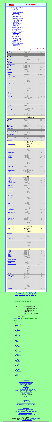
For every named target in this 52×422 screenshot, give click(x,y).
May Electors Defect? (26, 388)
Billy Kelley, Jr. (10, 140)
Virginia (35, 295)
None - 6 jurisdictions (15, 17)
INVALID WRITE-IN (10, 126)
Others (9, 178)
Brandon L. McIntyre (10, 158)
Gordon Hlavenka (10, 120)
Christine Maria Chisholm (11, 83)
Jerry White (9, 273)
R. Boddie (9, 69)
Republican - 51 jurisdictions (16, 8)
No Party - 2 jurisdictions (16, 21)
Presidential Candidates (16, 397)
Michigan (30, 293)
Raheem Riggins (10, 203)
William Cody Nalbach (11, 166)
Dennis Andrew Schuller (11, 209)
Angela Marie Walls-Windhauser (12, 259)
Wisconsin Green (18, 335)
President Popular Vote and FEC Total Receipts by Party (26, 381)
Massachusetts (26, 293)
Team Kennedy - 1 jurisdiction (16, 42)
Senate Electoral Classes (26, 408)
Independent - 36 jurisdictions (16, 11)
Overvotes (9, 180)
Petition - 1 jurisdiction (15, 40)
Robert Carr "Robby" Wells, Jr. (12, 264)
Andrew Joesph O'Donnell (11, 172)
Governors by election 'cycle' (26, 400)
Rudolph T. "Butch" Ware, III (11, 261)
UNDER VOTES (10, 250)
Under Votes (9, 251)
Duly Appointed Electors (25, 387)
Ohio (26, 294)
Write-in (9, 282)
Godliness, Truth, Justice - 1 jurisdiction (18, 28)
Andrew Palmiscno (10, 181)
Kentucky (16, 293)
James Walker (10, 256)
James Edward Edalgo (11, 98)
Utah (31, 295)
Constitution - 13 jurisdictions (16, 14)
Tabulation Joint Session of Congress (30, 386)
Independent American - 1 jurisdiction (17, 30)
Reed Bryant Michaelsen (11, 163)
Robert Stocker (10, 233)
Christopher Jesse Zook (11, 286)
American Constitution (18, 327)
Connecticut (31, 292)
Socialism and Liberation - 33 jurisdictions (18, 12)
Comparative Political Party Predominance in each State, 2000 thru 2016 (26, 409)
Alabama (17, 292)
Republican (17, 325)
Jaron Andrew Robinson (11, 204)
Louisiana (19, 293)
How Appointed (19, 386)
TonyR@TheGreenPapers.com (30, 419)
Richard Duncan (10, 93)
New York (17, 294)
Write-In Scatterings (10, 279)
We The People (17, 359)
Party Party (17, 350)
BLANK (9, 61)
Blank (9, 66)
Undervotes (9, 252)
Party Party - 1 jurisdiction (16, 37)
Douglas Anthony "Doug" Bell (11, 64)
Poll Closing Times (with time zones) (26, 393)
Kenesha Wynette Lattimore (11, 150)
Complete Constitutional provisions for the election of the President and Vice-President (26, 414)
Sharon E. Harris (10, 119)
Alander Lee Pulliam (10, 195)
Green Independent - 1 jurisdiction (17, 29)
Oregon (31, 294)
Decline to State (18, 363)
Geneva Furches (10, 109)
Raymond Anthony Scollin (11, 212)
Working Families (18, 361)
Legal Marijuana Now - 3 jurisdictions (17, 19)
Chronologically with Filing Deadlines (28, 392)
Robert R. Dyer (10, 96)
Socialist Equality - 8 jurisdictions (17, 16)
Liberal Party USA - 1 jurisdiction (17, 32)
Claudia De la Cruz (10, 89)
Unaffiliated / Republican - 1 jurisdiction (18, 43)
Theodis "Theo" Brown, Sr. (11, 76)
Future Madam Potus (10, 189)
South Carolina (20, 295)
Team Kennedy (17, 356)
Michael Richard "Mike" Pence (12, 182)
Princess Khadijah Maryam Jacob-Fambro (13, 131)
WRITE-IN (9, 254)
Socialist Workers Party (18, 355)
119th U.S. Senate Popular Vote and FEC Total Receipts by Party (26, 382)
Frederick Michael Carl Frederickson (12, 106)
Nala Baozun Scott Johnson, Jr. (12, 137)
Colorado (29, 292)
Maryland (23, 293)
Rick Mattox (9, 156)
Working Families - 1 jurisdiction (17, 46)
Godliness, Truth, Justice (19, 342)
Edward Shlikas (10, 215)
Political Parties (16, 318)
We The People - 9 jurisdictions (17, 15)
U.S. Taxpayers (17, 334)
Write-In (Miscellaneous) (11, 278)
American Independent (18, 337)
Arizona (21, 292)
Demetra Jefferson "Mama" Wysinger (12, 283)
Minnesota (32, 293)
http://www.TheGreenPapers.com (27, 420)
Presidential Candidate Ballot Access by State (33, 397)
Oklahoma (28, 294)
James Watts (9, 262)
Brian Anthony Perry (10, 185)
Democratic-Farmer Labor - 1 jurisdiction (18, 27)
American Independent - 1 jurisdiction (17, 23)
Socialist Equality (18, 353)
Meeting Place (23, 386)
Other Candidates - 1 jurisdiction (17, 36)
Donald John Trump (10, 249)
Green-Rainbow (18, 330)
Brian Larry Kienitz (10, 148)
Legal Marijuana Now (18, 346)
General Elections (31, 396)
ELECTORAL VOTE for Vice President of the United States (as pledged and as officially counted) (26, 390)
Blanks (9, 67)
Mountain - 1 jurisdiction (16, 33)
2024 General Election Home (26, 380)
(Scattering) (9, 51)
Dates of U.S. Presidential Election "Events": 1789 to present (25, 413)
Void (8, 253)
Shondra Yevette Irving (11, 128)
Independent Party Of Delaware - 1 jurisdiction (18, 31)
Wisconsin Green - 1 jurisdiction (17, 45)
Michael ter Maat (10, 288)
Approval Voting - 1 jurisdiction (16, 24)
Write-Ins (9, 281)
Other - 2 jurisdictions (15, 22)
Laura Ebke (9, 97)
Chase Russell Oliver (10, 175)
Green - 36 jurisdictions (15, 10)
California (26, 292)
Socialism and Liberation (19, 349)
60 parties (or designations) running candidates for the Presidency (18, 7)
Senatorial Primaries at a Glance (30, 401)
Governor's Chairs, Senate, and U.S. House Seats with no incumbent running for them (26, 403)
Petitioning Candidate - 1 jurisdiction (17, 39)
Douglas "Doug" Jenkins (11, 134)
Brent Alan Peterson (10, 187)
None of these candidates (19, 373)
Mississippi (35, 293)
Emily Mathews (10, 155)
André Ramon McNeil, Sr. (11, 161)
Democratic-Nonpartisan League (20, 324)
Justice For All (17, 344)
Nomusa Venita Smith (11, 218)
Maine (21, 293)
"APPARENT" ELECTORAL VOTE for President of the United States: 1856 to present (26, 389)
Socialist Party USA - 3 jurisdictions (17, 20)
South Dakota (23, 295)
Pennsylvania (33, 294)
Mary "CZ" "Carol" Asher (11, 56)
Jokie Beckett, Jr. (10, 62)
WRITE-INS (9, 255)
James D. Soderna (10, 219)
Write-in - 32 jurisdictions (16, 13)
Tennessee (27, 295)
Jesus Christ (9, 84)
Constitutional (17, 341)
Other (16, 368)
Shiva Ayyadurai (10, 59)
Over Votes (9, 179)
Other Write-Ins (10, 177)
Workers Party (17, 360)
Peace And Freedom (18, 351)
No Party (17, 365)
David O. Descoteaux (10, 92)
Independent (17, 364)
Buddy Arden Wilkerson (11, 275)
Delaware (35, 292)
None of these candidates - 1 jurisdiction (18, 35)
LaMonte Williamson (10, 276)
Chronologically (21, 392)
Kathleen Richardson (10, 200)
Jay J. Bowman (10, 74)
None (9, 171)
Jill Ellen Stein (10, 228)
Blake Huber (9, 125)
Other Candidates (18, 369)
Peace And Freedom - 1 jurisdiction (17, 38)
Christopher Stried (10, 238)
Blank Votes (9, 65)
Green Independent (18, 329)
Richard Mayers (10, 157)
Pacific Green (17, 332)
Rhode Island (16, 295)
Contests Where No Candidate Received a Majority (25, 384)
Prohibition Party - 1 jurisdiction (17, 41)
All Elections (20, 396)
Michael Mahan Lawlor (11, 152)
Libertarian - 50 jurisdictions (16, 9)
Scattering (9, 208)
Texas (29, 295)
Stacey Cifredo (10, 85)
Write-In (9, 280)
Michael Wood (10, 277)
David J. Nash (10, 167)
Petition (17, 370)
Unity (16, 358)
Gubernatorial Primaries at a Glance (22, 401)
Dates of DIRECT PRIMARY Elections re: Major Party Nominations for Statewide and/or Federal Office (26, 411)
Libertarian (17, 331)
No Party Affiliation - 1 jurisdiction (17, 34)
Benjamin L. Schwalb (10, 211)
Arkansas (24, 292)
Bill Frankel (9, 105)
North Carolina (20, 294)
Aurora (16, 339)
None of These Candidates (11, 170)
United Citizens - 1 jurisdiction (16, 44)
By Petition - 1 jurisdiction (16, 25)
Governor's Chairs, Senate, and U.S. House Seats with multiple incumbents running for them (26, 404)
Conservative (17, 340)
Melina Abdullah (10, 52)
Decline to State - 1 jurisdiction (16, 26)
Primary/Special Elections (25, 396)
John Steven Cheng (10, 81)
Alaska (19, 292)
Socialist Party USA (18, 354)
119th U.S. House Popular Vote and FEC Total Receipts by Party (26, 383)
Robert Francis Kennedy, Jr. (11, 144)
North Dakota (23, 294)
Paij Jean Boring (10, 72)
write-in (9, 289)
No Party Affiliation (18, 366)
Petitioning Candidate (18, 371)
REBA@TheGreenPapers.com (35, 418)
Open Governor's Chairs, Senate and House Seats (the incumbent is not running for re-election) (26, 402)
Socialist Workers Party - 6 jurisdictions (18, 18)
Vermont (33, 295)
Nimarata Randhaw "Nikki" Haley (12, 114)
